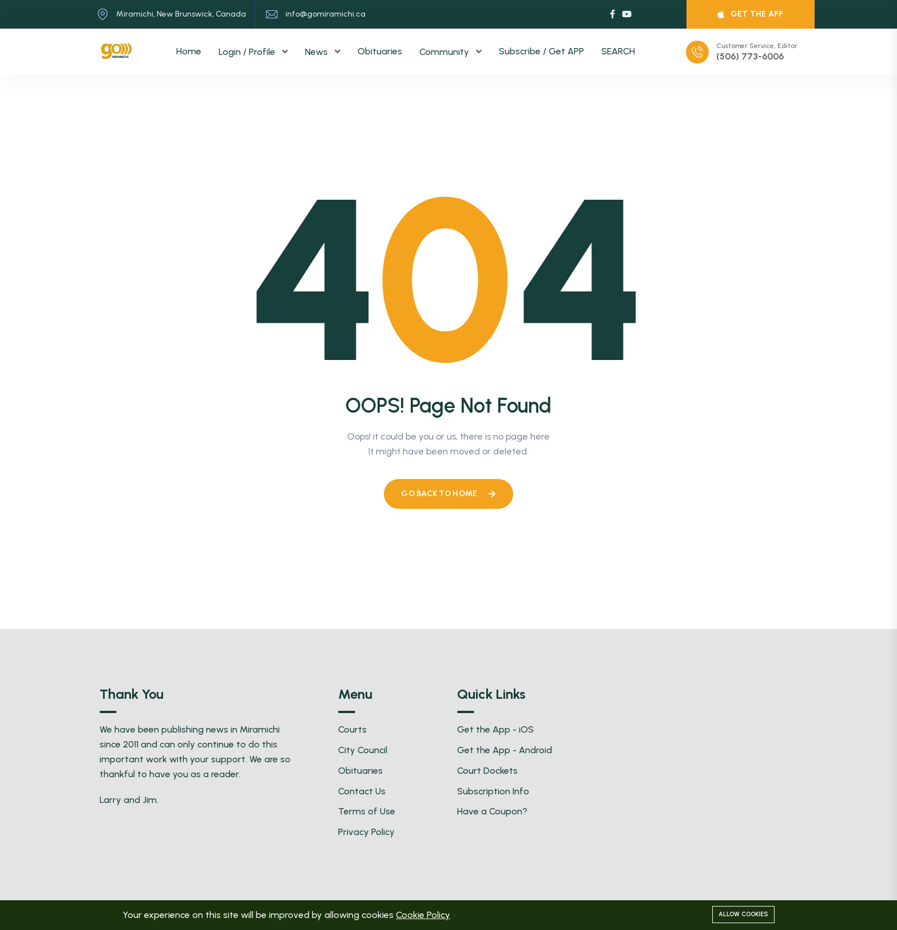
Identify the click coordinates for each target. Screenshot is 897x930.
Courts (352, 729)
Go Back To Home (448, 493)
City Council (362, 750)
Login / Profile (248, 51)
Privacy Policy (366, 831)
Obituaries (380, 51)
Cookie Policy (423, 914)
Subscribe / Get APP (541, 51)
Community (445, 51)
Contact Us (362, 791)
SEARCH (618, 51)
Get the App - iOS (495, 729)
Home (188, 51)
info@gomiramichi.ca (325, 14)
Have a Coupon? (492, 811)
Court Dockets (487, 770)
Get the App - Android (504, 750)
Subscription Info (493, 791)
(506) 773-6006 (750, 56)
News (317, 51)
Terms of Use (366, 811)
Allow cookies (743, 914)
